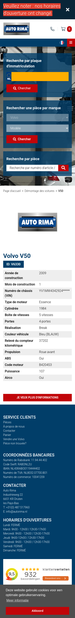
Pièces (7, 422)
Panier (7, 435)
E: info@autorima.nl (15, 511)
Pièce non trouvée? (14, 443)
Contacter (9, 430)
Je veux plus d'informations (37, 397)
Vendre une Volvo (13, 439)
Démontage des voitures (39, 191)
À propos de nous (14, 426)
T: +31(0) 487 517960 (16, 507)
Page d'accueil (12, 191)
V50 (60, 191)
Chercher (22, 88)
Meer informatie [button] (17, 600)
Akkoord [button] (37, 610)
